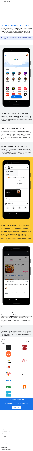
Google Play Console (5, 445)
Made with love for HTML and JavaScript (14, 146)
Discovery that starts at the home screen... (14, 113)
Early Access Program (16, 399)
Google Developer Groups (5, 431)
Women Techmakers (5, 436)
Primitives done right (7, 312)
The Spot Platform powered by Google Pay (15, 25)
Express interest (16, 407)
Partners (3, 339)
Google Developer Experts (6, 433)
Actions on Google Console (6, 449)
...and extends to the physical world (12, 128)
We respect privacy (7, 327)
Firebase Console (4, 447)
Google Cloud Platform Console (7, 443)
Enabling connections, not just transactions (15, 226)
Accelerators (3, 434)
